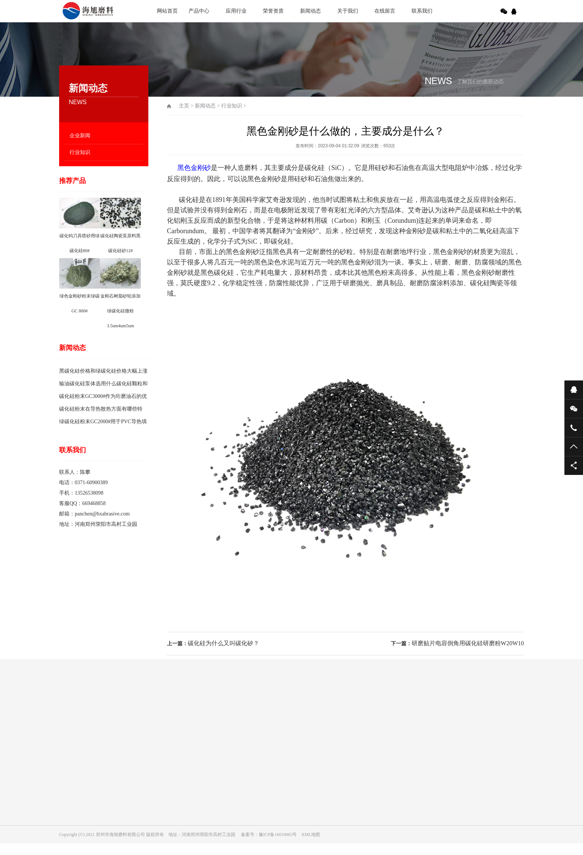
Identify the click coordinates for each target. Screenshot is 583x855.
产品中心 (199, 11)
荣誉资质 (273, 11)
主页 (184, 106)
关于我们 (347, 11)
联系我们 (422, 11)
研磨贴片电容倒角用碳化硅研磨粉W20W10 (468, 643)
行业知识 (80, 152)
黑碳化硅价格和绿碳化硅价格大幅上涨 (103, 371)
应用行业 (236, 11)
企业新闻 (80, 135)
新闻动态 (310, 11)
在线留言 (384, 11)
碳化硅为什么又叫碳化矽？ (223, 643)
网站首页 (167, 11)
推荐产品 (72, 180)
